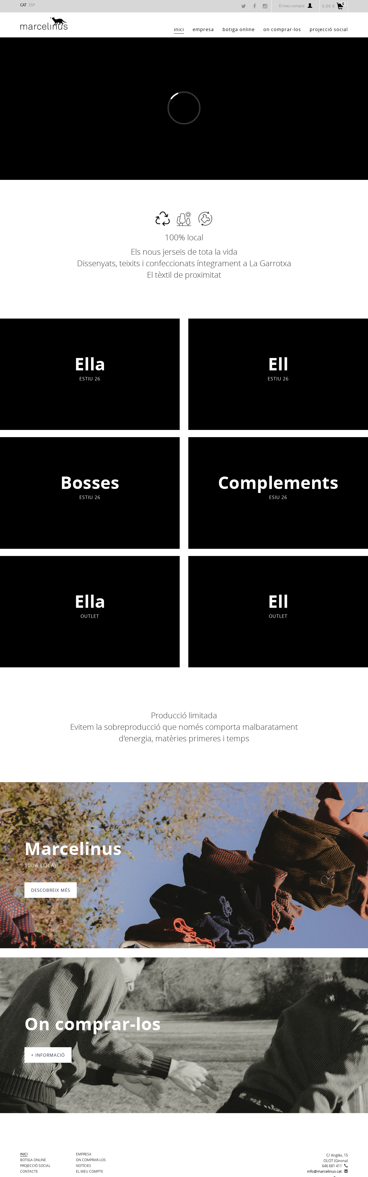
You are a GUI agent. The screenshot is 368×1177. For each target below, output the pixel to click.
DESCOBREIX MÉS (50, 890)
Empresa (83, 1154)
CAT (23, 4)
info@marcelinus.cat (324, 1171)
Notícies (83, 1165)
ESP (32, 4)
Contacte (29, 1171)
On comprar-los (91, 1159)
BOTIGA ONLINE (33, 1159)
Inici (24, 1154)
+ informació (48, 1055)
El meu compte (295, 5)
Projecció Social (35, 1165)
